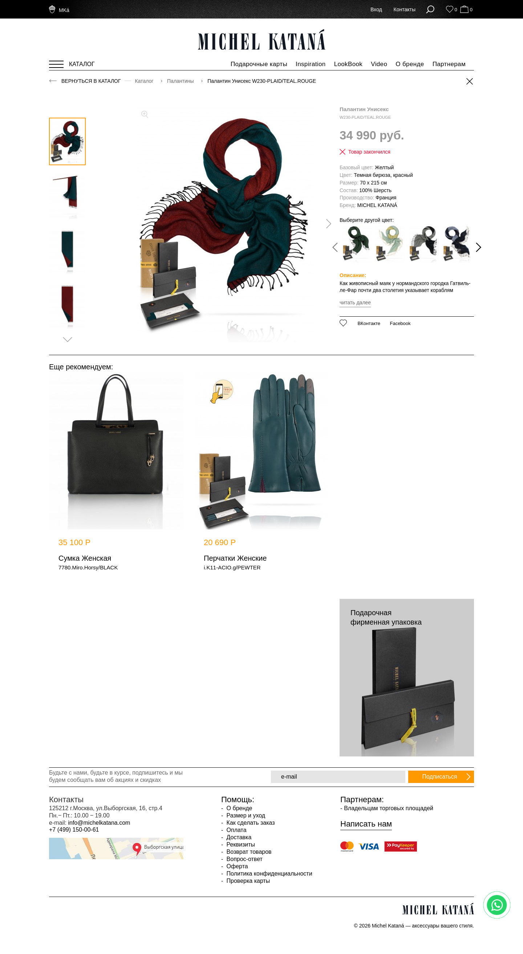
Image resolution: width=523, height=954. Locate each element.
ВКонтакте (368, 323)
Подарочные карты (259, 64)
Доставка (238, 837)
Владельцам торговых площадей (388, 808)
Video (379, 64)
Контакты (404, 9)
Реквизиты (240, 844)
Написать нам (366, 824)
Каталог (145, 81)
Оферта (236, 866)
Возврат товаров (248, 852)
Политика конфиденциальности (268, 873)
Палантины (181, 81)
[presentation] (326, 224)
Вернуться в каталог (91, 81)
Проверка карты (247, 881)
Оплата (235, 830)
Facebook (400, 323)
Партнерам (449, 64)
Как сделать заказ (250, 823)
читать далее (355, 302)
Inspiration (311, 64)
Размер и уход (245, 815)
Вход (376, 9)
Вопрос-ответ (244, 859)
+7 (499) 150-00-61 (74, 830)
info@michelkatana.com (99, 823)
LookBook (348, 64)
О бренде (410, 64)
